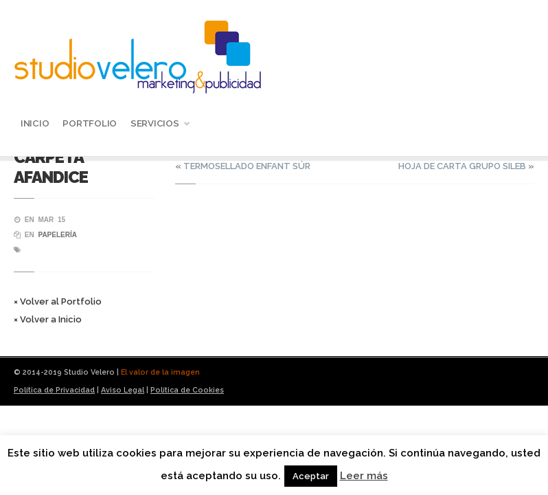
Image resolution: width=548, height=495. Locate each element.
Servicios (157, 125)
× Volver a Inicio (48, 319)
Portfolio (89, 123)
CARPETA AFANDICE (51, 167)
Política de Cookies (187, 390)
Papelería (57, 235)
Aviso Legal (122, 390)
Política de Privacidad (54, 390)
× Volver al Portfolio (58, 301)
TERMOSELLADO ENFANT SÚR (246, 166)
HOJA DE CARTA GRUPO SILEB (462, 166)
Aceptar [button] (311, 476)
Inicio (35, 123)
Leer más (364, 476)
